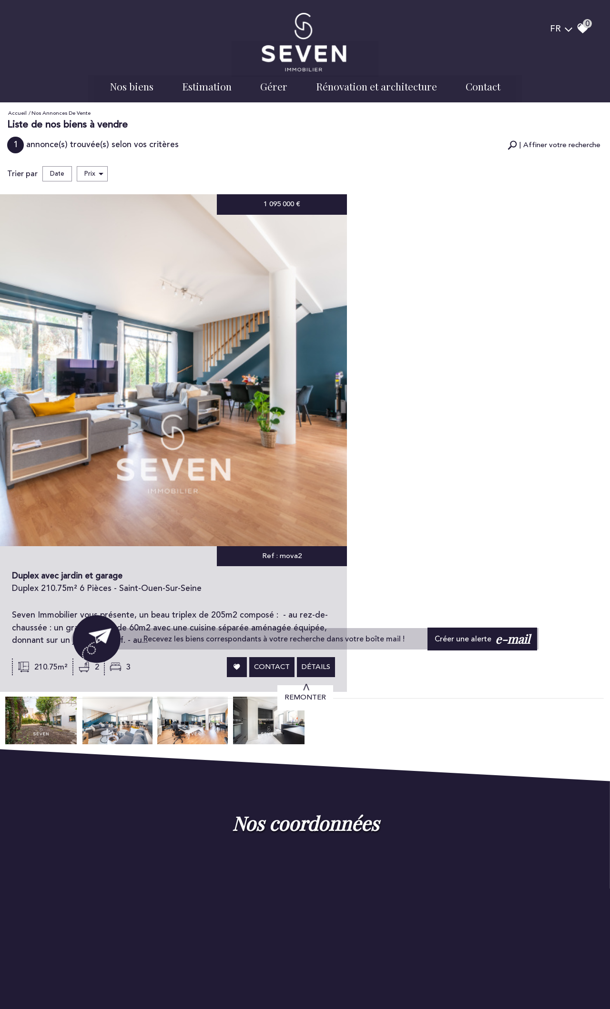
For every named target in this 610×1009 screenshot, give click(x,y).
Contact (483, 83)
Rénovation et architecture (376, 83)
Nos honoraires (126, 981)
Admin (174, 981)
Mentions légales (79, 981)
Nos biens (131, 83)
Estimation (207, 83)
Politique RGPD (207, 981)
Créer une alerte (484, 442)
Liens (156, 981)
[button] (554, 141)
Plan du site (39, 981)
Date (57, 168)
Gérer (273, 83)
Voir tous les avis (194, 888)
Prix (93, 168)
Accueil (17, 109)
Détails (572, 311)
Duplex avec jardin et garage (369, 225)
